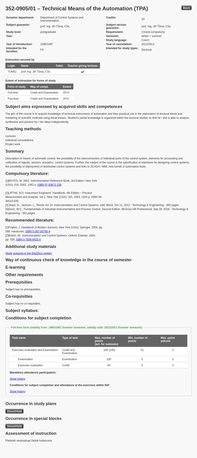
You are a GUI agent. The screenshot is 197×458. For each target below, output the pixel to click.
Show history (17, 378)
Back (186, 7)
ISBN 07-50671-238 (49, 184)
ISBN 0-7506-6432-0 (28, 239)
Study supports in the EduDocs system (28, 253)
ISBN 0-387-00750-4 (37, 231)
